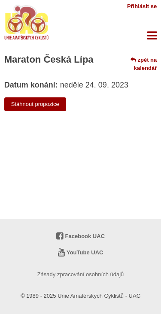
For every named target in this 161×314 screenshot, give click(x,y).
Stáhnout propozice (35, 104)
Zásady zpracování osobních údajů (80, 274)
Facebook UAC (80, 236)
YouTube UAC (80, 252)
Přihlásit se (142, 6)
